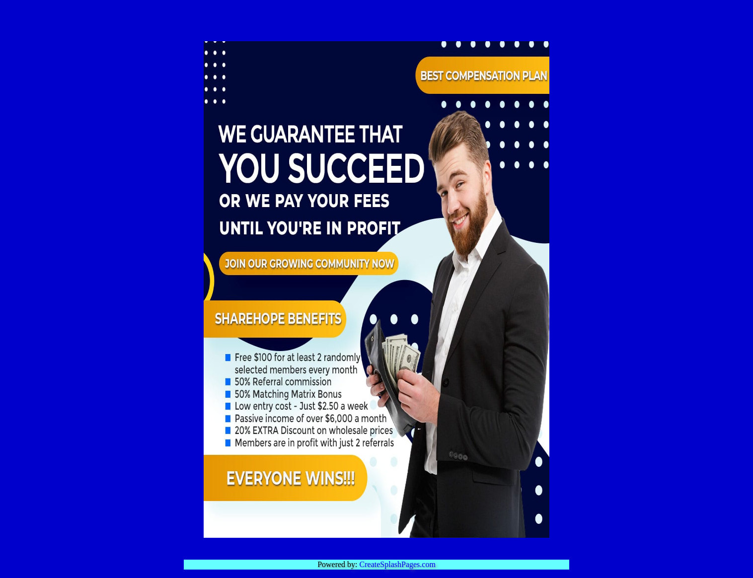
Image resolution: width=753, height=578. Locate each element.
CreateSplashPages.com (398, 564)
